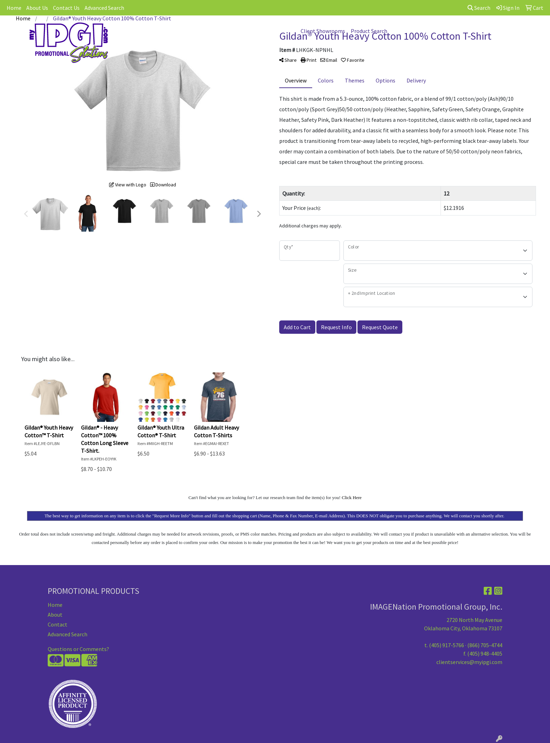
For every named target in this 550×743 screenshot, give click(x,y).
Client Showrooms (323, 30)
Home (14, 7)
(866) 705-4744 (484, 645)
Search (479, 7)
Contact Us (66, 7)
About (55, 614)
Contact (57, 624)
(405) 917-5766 (446, 645)
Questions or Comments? (78, 648)
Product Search (369, 30)
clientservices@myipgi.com (469, 661)
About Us (37, 7)
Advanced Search (104, 7)
